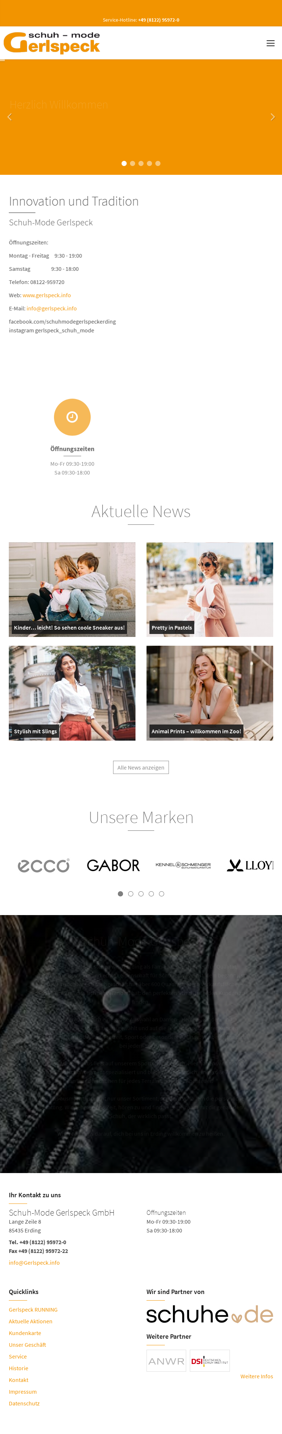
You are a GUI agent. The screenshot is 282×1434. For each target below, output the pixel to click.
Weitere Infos (257, 1376)
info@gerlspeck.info (53, 308)
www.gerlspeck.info (48, 295)
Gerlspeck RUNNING (33, 1309)
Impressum (23, 1391)
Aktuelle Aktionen (31, 1321)
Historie (18, 1368)
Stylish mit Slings (35, 732)
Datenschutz (24, 1403)
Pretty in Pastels (172, 629)
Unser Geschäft (27, 1344)
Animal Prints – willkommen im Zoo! (196, 732)
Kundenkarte (25, 1333)
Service (18, 1356)
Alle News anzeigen (141, 771)
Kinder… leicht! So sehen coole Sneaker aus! (69, 629)
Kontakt (18, 1379)
